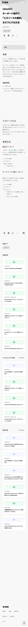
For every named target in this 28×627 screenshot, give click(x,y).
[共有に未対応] (17, 35)
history (5, 616)
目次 (14, 47)
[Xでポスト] (4, 35)
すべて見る (22, 357)
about (4, 611)
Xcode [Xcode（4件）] (6, 247)
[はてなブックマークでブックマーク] (8, 35)
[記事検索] (25, 2)
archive (12, 616)
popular (16, 611)
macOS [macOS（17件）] (7, 31)
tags (10, 611)
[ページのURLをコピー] (13, 35)
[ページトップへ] (24, 623)
